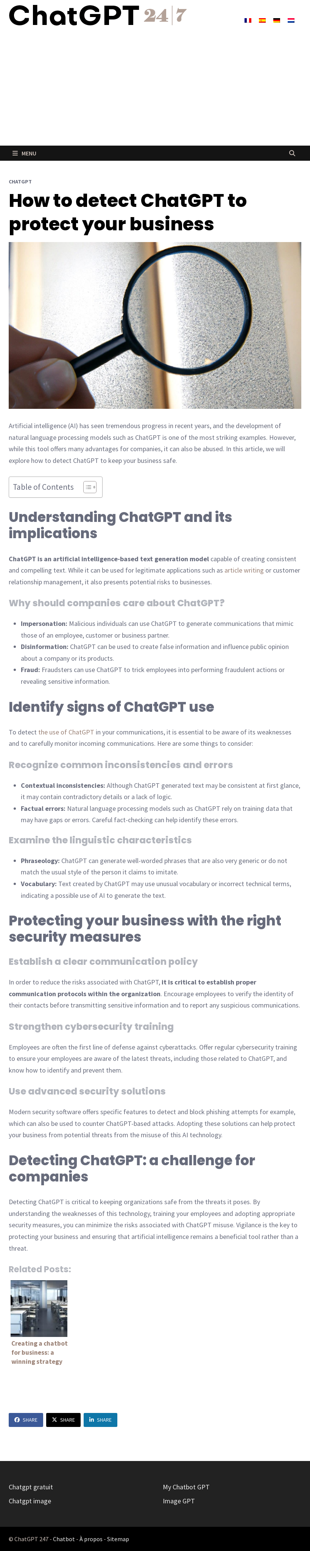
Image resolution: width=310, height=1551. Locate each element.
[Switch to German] (276, 19)
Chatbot (64, 1539)
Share (25, 1419)
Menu (24, 153)
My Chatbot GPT (186, 1487)
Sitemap (118, 1539)
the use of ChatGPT (66, 732)
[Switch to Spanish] (262, 19)
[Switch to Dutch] (291, 19)
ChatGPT (20, 181)
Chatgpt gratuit (31, 1487)
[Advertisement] (155, 89)
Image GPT (179, 1501)
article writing (244, 570)
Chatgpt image (30, 1501)
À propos (91, 1539)
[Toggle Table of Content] (86, 487)
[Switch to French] (248, 19)
